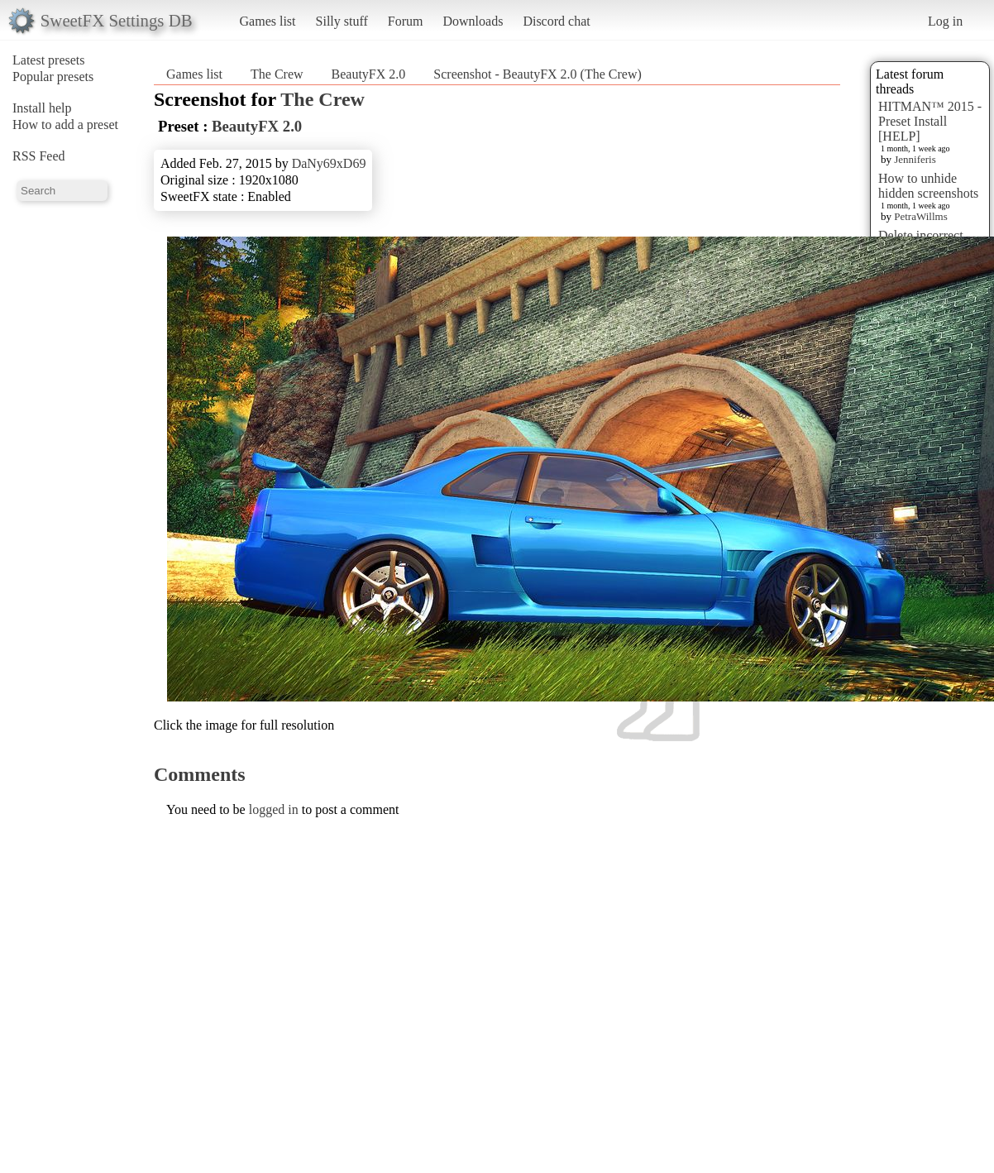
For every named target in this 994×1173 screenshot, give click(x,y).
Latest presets (48, 60)
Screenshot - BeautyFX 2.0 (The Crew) (537, 74)
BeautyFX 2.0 (369, 74)
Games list (268, 21)
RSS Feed (38, 156)
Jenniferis (915, 159)
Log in (945, 21)
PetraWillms (920, 216)
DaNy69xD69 (329, 163)
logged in (274, 809)
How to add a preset (65, 124)
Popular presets (52, 76)
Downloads (472, 21)
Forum (405, 21)
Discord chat (556, 21)
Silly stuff (342, 21)
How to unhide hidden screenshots (928, 185)
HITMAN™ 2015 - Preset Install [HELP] (930, 121)
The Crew (277, 74)
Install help (42, 108)
